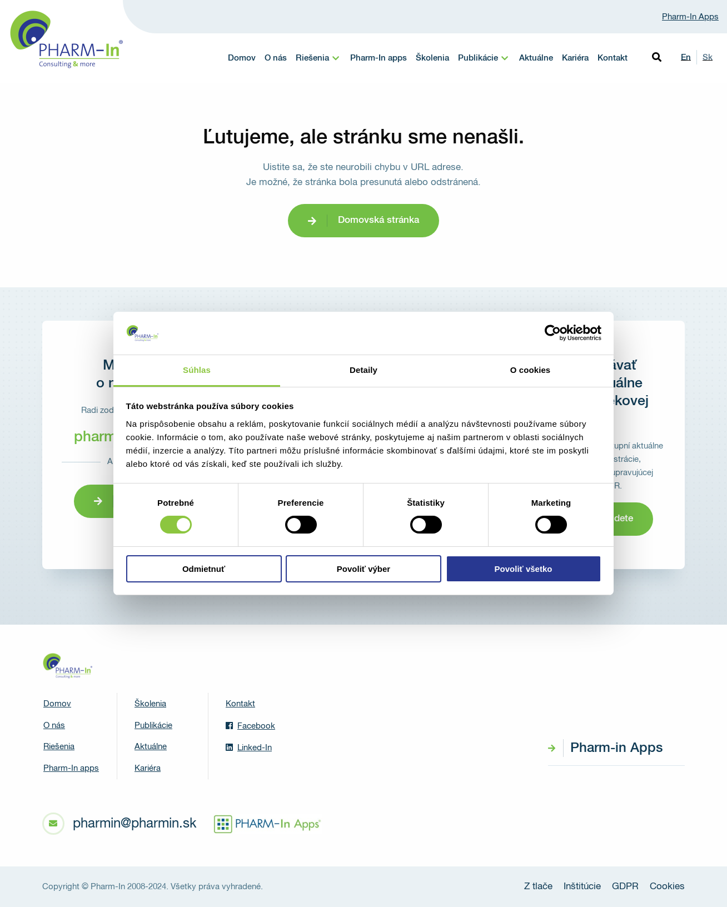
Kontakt (612, 58)
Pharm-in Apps (616, 748)
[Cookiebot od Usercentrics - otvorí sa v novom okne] (552, 333)
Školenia (432, 58)
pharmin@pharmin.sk (134, 823)
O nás (276, 58)
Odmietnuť (203, 569)
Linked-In (249, 747)
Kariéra (575, 58)
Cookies (667, 886)
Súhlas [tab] (197, 370)
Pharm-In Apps (690, 17)
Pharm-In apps (378, 58)
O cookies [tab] (530, 370)
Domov (242, 58)
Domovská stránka (378, 220)
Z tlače (538, 886)
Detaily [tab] (363, 370)
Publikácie (478, 58)
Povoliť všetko (523, 569)
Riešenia (312, 58)
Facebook (250, 725)
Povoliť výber (363, 569)
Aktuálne (536, 58)
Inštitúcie (582, 886)
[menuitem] (318, 58)
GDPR (625, 886)
